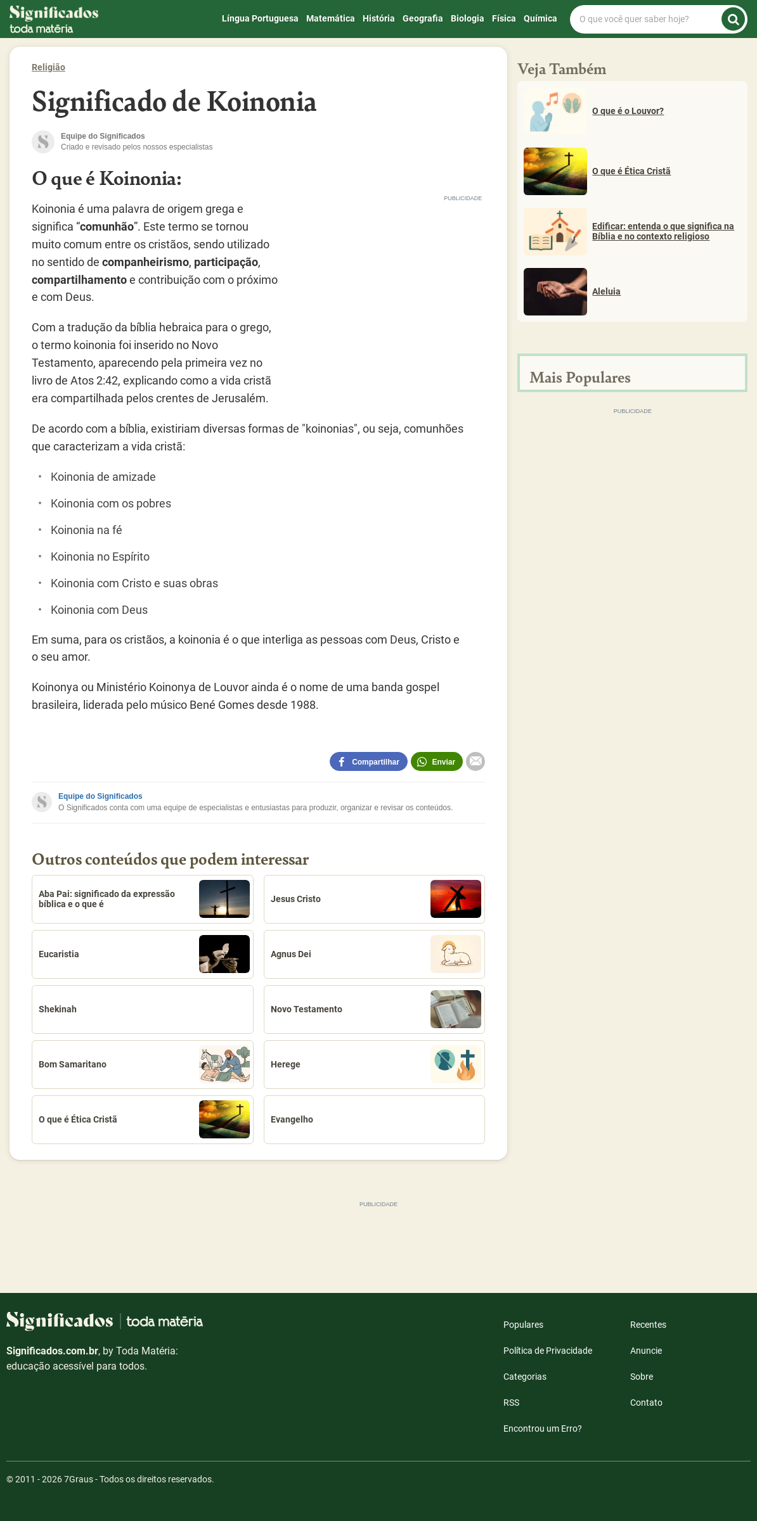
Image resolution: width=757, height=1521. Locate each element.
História (379, 18)
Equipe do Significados (100, 796)
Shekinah (58, 1009)
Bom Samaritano (144, 1064)
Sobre (641, 1376)
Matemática (330, 18)
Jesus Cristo (376, 899)
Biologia (467, 18)
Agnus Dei (376, 954)
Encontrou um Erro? (542, 1428)
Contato (646, 1402)
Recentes (648, 1325)
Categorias (525, 1376)
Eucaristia (144, 954)
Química (540, 18)
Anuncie (646, 1351)
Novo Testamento (376, 1009)
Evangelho (292, 1119)
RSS (511, 1402)
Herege (376, 1064)
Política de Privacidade (547, 1351)
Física (504, 18)
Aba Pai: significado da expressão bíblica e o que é (144, 899)
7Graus (78, 1479)
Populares (523, 1325)
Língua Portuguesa (260, 18)
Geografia (423, 18)
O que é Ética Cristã (144, 1119)
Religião (48, 67)
